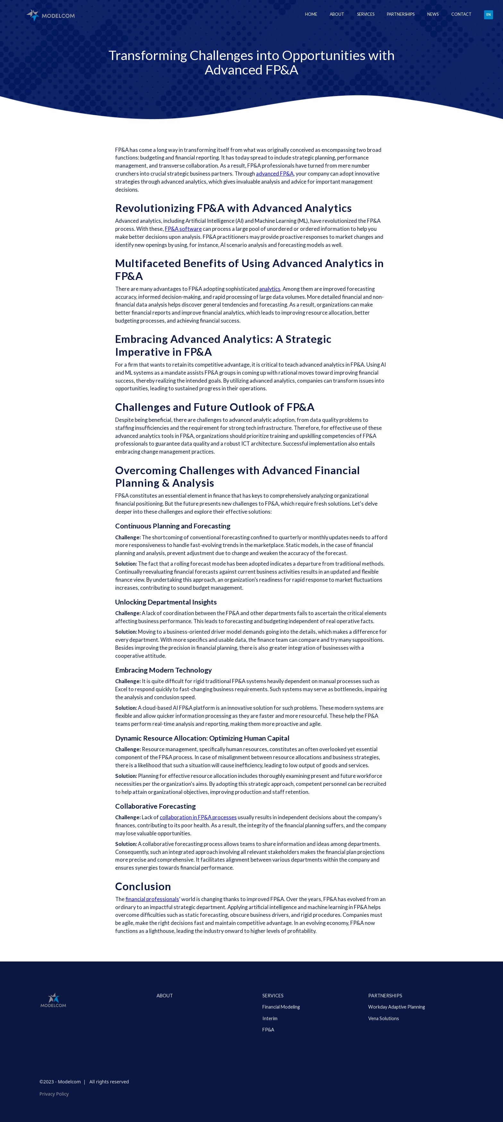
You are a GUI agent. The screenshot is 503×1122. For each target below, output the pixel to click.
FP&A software (183, 229)
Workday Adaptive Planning (396, 1033)
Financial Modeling (281, 1033)
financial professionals (152, 899)
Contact (461, 14)
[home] (50, 14)
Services (273, 1021)
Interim (269, 1044)
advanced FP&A (275, 173)
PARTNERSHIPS (385, 1021)
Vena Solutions (383, 1044)
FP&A (268, 1055)
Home (311, 14)
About (337, 14)
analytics (269, 289)
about (165, 1021)
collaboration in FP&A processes (198, 817)
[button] (366, 14)
